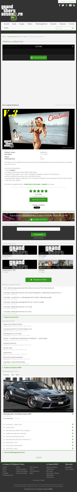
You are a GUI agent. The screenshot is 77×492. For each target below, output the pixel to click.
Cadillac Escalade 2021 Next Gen (16, 433)
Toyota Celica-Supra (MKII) (14, 445)
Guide (14, 24)
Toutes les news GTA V (11, 317)
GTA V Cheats (69, 469)
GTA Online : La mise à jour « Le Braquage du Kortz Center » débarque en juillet (27, 297)
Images (21, 24)
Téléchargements (41, 24)
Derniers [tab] (6, 375)
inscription (63, 1)
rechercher (38, 234)
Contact (42, 480)
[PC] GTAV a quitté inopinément (13, 357)
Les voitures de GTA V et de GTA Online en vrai (17, 329)
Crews (6, 28)
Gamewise (68, 467)
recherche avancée (38, 238)
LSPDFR (41, 270)
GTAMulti (5, 473)
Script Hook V (7, 256)
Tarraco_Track (7, 326)
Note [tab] (17, 375)
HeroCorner (50, 477)
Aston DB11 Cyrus (11, 448)
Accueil (6, 24)
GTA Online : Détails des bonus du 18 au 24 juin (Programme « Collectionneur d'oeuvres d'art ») (32, 293)
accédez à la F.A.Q (38, 220)
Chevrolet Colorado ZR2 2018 (15, 436)
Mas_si (5, 349)
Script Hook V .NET (9, 270)
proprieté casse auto (9, 343)
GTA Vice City (34, 467)
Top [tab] (12, 375)
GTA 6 (4, 469)
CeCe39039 (6, 335)
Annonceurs (36, 480)
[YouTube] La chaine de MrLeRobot (14, 362)
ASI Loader (42, 256)
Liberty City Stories (22, 471)
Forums (71, 24)
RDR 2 (32, 473)
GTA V (4, 36)
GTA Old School (34, 471)
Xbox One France (51, 467)
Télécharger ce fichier (38, 199)
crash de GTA (7, 352)
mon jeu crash (7, 348)
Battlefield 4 (50, 475)
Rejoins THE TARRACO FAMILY (12, 324)
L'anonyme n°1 (7, 345)
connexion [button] (71, 1)
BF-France (49, 471)
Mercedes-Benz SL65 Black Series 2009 (17, 414)
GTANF (39, 458)
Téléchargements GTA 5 (14, 36)
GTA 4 (18, 467)
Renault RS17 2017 (12, 442)
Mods (25, 36)
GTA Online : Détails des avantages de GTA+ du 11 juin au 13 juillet (23, 302)
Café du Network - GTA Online (12, 333)
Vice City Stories (21, 469)
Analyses (62, 24)
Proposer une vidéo (38, 57)
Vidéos (29, 24)
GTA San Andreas (21, 473)
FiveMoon (6, 340)
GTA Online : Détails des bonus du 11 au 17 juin (17, 307)
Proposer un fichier (38, 280)
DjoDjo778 (6, 363)
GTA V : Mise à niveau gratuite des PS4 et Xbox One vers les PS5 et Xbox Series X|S (28, 288)
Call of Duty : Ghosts (52, 473)
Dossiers (53, 24)
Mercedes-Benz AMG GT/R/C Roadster (18, 430)
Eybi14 (5, 330)
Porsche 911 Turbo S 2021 (14, 424)
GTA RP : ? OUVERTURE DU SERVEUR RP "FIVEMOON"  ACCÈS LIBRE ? (25, 338)
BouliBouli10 (6, 359)
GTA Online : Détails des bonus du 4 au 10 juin (17, 311)
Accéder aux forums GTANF (12, 367)
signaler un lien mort (38, 203)
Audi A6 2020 (10, 427)
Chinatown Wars (8, 475)
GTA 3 (31, 469)
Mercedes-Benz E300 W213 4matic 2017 (18, 439)
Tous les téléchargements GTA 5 (14, 452)
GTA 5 (4, 471)
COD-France (50, 469)
